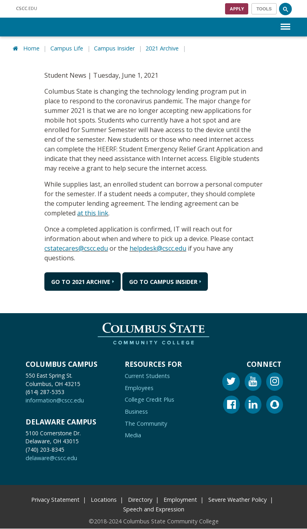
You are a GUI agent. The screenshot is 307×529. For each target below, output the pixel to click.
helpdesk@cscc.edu (158, 248)
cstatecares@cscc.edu (76, 248)
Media (133, 435)
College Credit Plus (149, 400)
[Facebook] (231, 406)
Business (136, 411)
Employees (139, 388)
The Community (146, 423)
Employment (180, 499)
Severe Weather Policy (237, 499)
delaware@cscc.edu (51, 458)
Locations (104, 499)
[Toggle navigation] (264, 8)
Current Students (147, 376)
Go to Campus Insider (163, 282)
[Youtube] (253, 383)
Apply (237, 9)
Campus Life (66, 48)
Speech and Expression (153, 509)
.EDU (26, 8)
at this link (92, 213)
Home (31, 48)
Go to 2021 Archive (80, 282)
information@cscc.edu (55, 400)
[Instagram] (275, 383)
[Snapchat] (275, 406)
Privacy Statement (55, 499)
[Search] (285, 9)
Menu (285, 22)
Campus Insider (114, 48)
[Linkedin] (253, 406)
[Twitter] (231, 383)
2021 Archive (162, 48)
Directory (140, 499)
